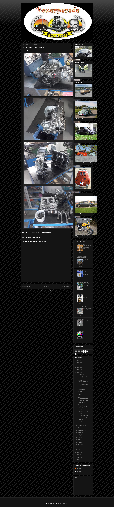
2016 (78, 369)
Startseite (46, 286)
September (81, 430)
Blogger (66, 503)
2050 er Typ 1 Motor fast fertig (83, 380)
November (81, 425)
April (79, 442)
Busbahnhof (80, 319)
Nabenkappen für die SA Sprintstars (87, 247)
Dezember (81, 374)
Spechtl (79, 468)
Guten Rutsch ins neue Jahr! (82, 377)
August (80, 432)
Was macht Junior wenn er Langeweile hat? (83, 420)
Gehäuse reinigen (83, 415)
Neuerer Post (26, 286)
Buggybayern (81, 244)
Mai (79, 439)
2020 (78, 360)
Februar (80, 447)
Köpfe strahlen (82, 402)
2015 (78, 372)
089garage (80, 294)
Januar (80, 449)
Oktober (80, 428)
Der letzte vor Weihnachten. (82, 388)
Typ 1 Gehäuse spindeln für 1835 (82, 393)
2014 (78, 452)
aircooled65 (80, 270)
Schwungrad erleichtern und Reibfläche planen (82, 407)
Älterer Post (65, 286)
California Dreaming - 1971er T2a (86, 297)
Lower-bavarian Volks (83, 282)
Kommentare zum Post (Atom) (48, 291)
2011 (78, 459)
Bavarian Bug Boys (82, 307)
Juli (79, 435)
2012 (78, 457)
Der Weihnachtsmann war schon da (83, 398)
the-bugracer (80, 331)
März (79, 444)
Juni (79, 437)
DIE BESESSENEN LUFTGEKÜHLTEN (82, 257)
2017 (78, 367)
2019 (78, 362)
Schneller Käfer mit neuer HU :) (86, 273)
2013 (78, 454)
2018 (78, 365)
